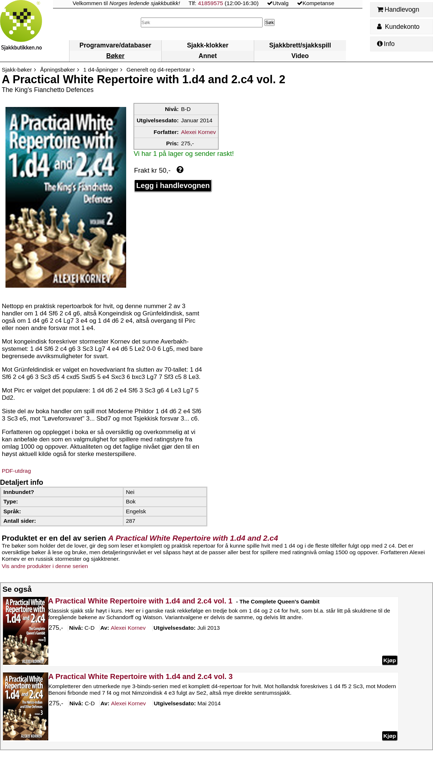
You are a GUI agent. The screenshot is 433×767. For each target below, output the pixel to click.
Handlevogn (398, 9)
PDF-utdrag (16, 471)
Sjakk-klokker (207, 45)
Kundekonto (398, 26)
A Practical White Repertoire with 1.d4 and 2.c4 (193, 538)
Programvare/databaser (115, 45)
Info (386, 43)
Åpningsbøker (57, 69)
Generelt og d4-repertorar (159, 69)
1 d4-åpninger (100, 69)
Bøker (115, 56)
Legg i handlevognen (173, 185)
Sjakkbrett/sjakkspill (300, 45)
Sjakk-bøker (17, 69)
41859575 (210, 3)
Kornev (127, 628)
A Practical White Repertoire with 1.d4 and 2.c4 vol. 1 (140, 601)
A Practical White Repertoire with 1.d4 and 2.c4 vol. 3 (140, 676)
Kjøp (389, 660)
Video (300, 56)
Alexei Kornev (198, 132)
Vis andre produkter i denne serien (45, 566)
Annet (208, 56)
